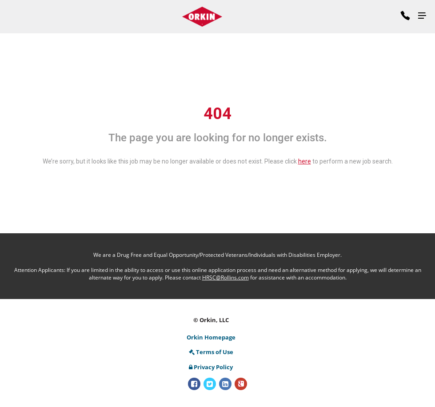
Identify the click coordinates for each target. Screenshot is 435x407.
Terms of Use (211, 352)
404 (217, 113)
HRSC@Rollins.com (225, 277)
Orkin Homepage (211, 337)
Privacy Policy (211, 367)
